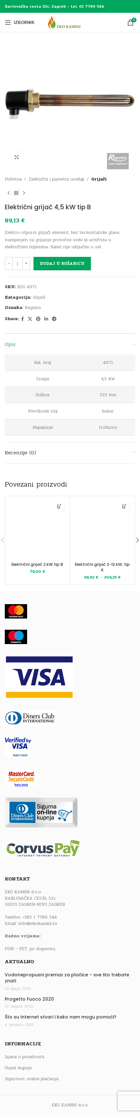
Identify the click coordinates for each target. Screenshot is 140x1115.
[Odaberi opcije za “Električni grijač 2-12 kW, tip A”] (124, 506)
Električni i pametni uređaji (56, 179)
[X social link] (30, 319)
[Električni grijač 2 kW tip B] (37, 528)
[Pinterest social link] (38, 319)
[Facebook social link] (22, 319)
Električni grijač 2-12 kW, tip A (102, 567)
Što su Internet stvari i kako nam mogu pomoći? (60, 1017)
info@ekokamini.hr (37, 923)
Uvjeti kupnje (18, 1068)
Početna (13, 179)
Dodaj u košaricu (62, 263)
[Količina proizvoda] (17, 263)
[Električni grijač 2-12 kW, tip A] (102, 528)
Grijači (99, 179)
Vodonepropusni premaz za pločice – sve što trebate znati (67, 978)
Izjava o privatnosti (24, 1057)
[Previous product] (8, 193)
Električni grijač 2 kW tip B (37, 564)
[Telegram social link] (54, 319)
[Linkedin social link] (46, 319)
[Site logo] (70, 22)
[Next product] (24, 193)
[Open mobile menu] (20, 22)
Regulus (33, 307)
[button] (59, 506)
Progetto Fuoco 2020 (29, 999)
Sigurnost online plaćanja (31, 1079)
